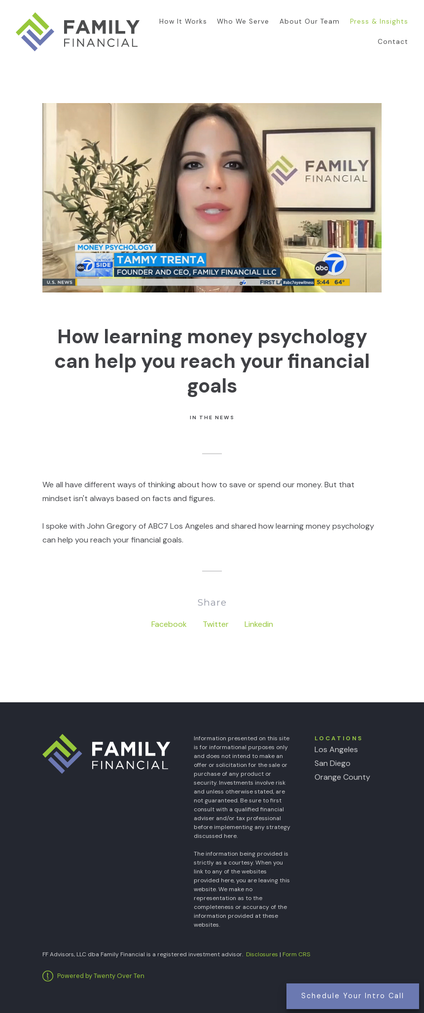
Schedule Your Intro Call (352, 995)
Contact (393, 41)
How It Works (183, 21)
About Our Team (310, 21)
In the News (212, 417)
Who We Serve (243, 21)
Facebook (169, 624)
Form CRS (296, 954)
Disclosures (262, 954)
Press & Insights (379, 21)
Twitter (216, 624)
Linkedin (259, 624)
